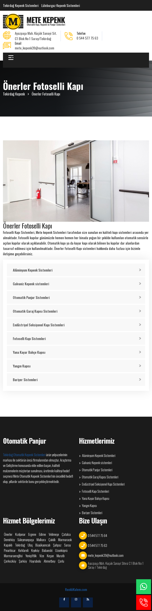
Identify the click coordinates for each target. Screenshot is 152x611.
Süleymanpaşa (25, 540)
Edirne (42, 534)
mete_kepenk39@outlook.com (34, 47)
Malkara (41, 540)
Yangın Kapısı (21, 365)
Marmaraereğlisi (13, 556)
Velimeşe (54, 534)
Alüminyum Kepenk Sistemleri (32, 270)
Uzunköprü (61, 550)
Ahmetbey (49, 561)
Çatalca (66, 534)
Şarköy (23, 561)
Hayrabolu (35, 561)
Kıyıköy (35, 550)
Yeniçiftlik (31, 556)
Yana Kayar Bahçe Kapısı (29, 352)
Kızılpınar (20, 534)
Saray (67, 545)
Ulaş (30, 545)
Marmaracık (65, 540)
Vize (41, 556)
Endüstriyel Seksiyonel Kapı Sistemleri (39, 324)
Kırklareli (23, 550)
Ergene (32, 534)
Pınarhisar (10, 550)
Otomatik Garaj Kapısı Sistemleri (35, 311)
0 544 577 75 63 (87, 38)
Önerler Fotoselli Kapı (46, 93)
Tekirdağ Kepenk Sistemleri (21, 5)
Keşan (50, 556)
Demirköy (9, 540)
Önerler (8, 534)
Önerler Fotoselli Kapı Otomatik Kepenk (34, 22)
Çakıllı (51, 540)
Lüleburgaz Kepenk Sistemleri (60, 5)
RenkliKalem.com (76, 589)
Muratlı (61, 556)
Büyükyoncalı (42, 545)
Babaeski (47, 550)
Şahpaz (57, 545)
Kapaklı (8, 545)
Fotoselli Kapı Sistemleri (29, 338)
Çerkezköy (10, 561)
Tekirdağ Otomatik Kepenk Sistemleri (24, 454)
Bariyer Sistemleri (25, 379)
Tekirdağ (20, 545)
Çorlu (61, 561)
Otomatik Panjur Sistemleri (31, 297)
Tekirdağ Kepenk (14, 93)
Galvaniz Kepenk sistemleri (31, 283)
